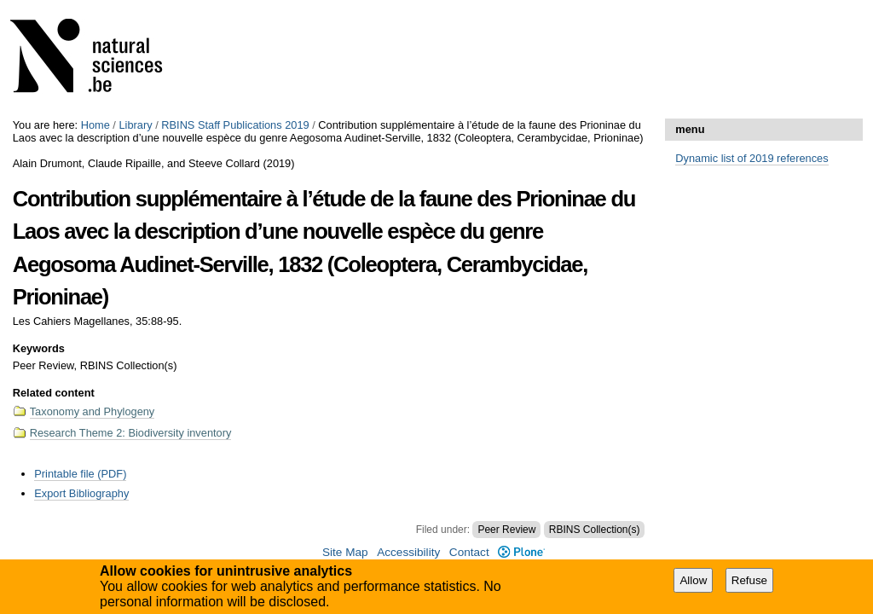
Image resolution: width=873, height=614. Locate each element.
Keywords (39, 348)
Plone (521, 552)
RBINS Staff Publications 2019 (235, 125)
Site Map (345, 552)
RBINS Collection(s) (594, 530)
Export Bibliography (81, 493)
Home (95, 125)
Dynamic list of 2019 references (751, 158)
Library (135, 125)
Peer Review (506, 530)
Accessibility (408, 552)
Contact (469, 552)
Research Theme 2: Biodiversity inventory (131, 432)
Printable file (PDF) (80, 473)
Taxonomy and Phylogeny (92, 411)
